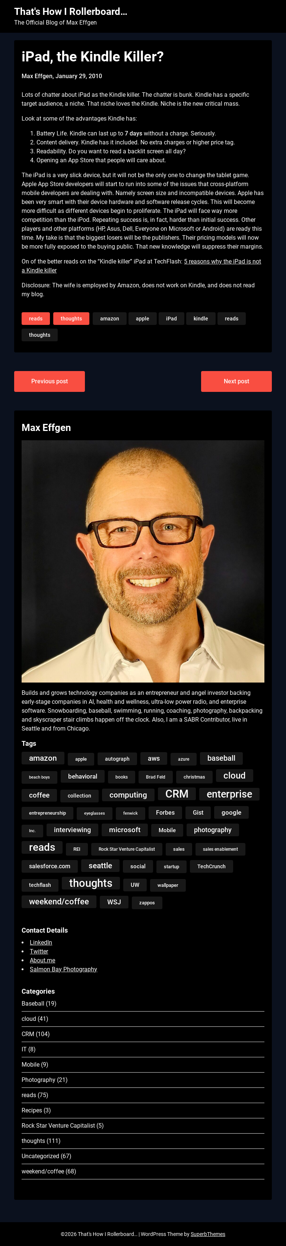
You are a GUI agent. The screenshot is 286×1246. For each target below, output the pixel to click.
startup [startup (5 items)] (171, 866)
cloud (29, 1018)
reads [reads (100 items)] (42, 847)
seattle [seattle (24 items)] (100, 865)
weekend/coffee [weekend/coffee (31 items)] (59, 901)
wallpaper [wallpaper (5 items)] (168, 885)
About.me (42, 960)
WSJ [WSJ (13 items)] (114, 902)
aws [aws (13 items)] (154, 758)
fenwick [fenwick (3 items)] (130, 813)
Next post (236, 381)
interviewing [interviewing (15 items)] (72, 830)
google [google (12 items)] (231, 812)
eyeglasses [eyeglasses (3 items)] (94, 813)
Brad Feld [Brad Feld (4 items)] (155, 777)
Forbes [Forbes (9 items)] (165, 812)
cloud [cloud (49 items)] (234, 775)
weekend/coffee (43, 1171)
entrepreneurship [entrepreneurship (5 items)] (47, 813)
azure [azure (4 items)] (183, 759)
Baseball (33, 1003)
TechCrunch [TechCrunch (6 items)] (211, 866)
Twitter (39, 951)
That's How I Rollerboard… (70, 11)
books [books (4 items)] (121, 777)
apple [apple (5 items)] (81, 759)
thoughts (71, 319)
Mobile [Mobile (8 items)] (167, 830)
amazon (109, 319)
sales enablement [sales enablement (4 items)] (220, 849)
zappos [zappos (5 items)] (147, 902)
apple (142, 319)
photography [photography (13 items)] (213, 830)
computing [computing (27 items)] (128, 794)
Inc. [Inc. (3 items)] (32, 830)
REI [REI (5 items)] (76, 849)
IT (24, 1049)
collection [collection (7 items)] (79, 796)
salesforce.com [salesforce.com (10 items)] (49, 866)
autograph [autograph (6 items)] (117, 759)
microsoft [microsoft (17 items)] (124, 829)
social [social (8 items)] (138, 866)
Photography (38, 1079)
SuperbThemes (208, 1234)
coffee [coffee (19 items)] (39, 795)
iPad (171, 319)
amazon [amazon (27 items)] (43, 758)
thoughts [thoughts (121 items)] (90, 883)
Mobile (30, 1064)
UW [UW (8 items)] (135, 885)
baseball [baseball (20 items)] (221, 758)
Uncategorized (40, 1156)
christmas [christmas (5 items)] (194, 777)
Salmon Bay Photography (63, 969)
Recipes (32, 1110)
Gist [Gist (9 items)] (198, 812)
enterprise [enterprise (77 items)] (229, 794)
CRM (28, 1034)
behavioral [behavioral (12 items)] (82, 776)
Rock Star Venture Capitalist (58, 1125)
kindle (201, 319)
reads (35, 319)
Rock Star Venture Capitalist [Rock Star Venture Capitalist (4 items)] (127, 849)
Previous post (49, 381)
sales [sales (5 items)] (179, 849)
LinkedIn (41, 942)
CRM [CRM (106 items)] (176, 793)
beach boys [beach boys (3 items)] (39, 777)
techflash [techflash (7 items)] (40, 885)
